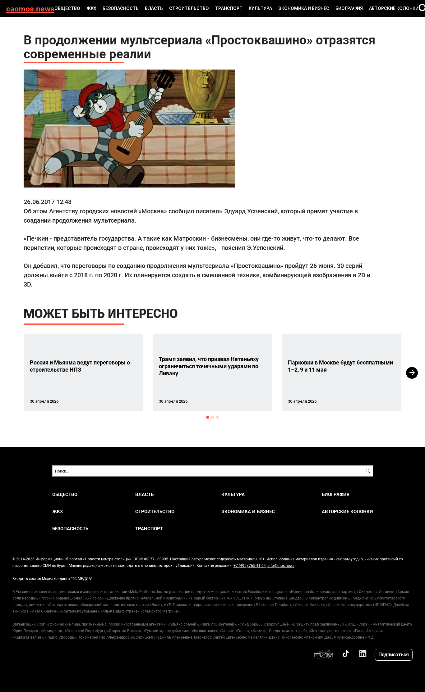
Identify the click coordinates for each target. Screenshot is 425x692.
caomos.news (30, 8)
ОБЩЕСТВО (67, 8)
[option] (83, 372)
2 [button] (212, 417)
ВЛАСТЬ (154, 8)
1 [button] (207, 417)
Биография (349, 8)
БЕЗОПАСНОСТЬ (121, 8)
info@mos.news (280, 565)
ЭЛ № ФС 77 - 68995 (150, 558)
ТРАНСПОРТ (229, 8)
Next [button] (412, 373)
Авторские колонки (393, 8)
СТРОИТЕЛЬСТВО (189, 8)
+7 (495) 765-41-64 (249, 565)
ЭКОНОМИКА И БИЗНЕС (303, 8)
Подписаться (393, 654)
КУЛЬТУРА (260, 8)
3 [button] (217, 417)
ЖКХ (91, 8)
